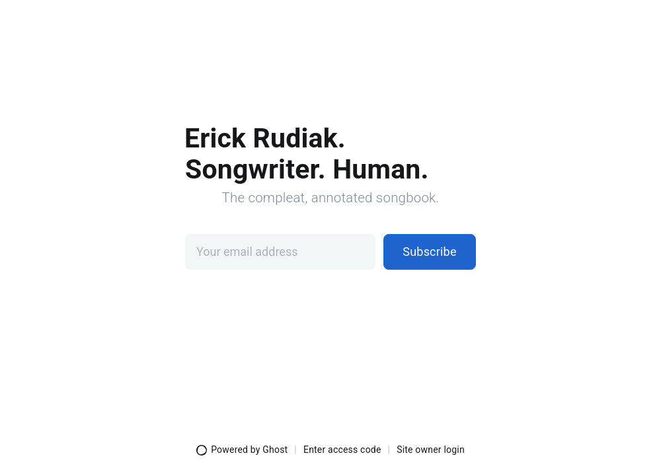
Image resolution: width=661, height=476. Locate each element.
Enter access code (342, 449)
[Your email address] (280, 252)
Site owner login (431, 449)
